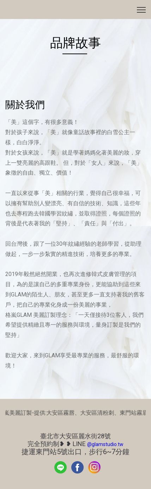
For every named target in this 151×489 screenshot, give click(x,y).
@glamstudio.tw (105, 444)
